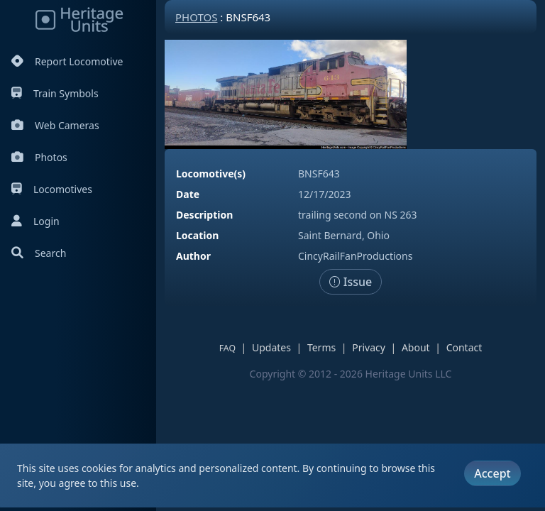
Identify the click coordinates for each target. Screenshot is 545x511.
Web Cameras (55, 125)
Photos (39, 157)
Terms (321, 347)
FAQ (227, 348)
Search (38, 253)
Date (187, 194)
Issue (351, 282)
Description (204, 214)
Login (35, 221)
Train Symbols (55, 93)
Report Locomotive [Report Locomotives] (67, 61)
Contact (464, 347)
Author (193, 256)
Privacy (368, 347)
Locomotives (51, 189)
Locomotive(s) (211, 173)
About (416, 347)
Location (197, 235)
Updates (271, 347)
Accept (492, 473)
